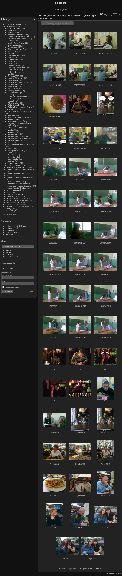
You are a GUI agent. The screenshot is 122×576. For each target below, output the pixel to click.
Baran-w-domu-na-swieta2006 (20, 37)
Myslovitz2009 (14, 88)
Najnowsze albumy (14, 230)
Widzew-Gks (13, 134)
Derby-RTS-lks (14, 55)
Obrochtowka (13, 93)
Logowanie (10, 268)
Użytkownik (7, 275)
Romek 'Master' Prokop (16, 188)
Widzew (11, 132)
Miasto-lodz (13, 86)
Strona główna (46, 15)
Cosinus (11, 53)
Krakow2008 (13, 80)
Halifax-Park (13, 70)
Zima (10, 153)
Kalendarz (10, 234)
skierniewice (13, 163)
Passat (11, 101)
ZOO (10, 148)
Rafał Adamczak (13, 196)
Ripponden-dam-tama (17, 117)
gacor (9, 175)
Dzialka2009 (13, 59)
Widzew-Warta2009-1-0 (18, 138)
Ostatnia (98, 568)
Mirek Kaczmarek (14, 190)
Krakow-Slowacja (15, 78)
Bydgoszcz (12, 47)
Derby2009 (12, 57)
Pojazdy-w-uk (13, 105)
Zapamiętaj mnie (10, 288)
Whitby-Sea (13, 130)
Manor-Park (13, 84)
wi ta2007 (12, 32)
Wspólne (9, 211)
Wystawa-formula (15, 140)
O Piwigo (9, 254)
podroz (11, 161)
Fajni (10, 61)
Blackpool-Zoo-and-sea (17, 39)
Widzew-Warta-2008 (16, 136)
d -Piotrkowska (14, 28)
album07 (11, 155)
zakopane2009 (14, 165)
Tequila (11, 126)
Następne (88, 568)
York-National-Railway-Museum (21, 144)
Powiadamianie (12, 256)
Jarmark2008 (13, 76)
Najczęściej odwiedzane (16, 226)
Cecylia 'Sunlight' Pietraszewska (20, 169)
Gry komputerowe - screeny (17, 206)
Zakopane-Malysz (15, 151)
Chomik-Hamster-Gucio (18, 49)
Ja (9, 74)
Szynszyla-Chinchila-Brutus (19, 124)
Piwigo (118, 573)
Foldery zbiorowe (13, 204)
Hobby (8, 209)
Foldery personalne (14, 24)
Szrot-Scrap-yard (15, 122)
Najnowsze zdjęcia (13, 228)
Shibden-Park (13, 119)
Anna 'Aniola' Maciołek (16, 167)
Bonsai (11, 41)
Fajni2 (10, 63)
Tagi (7, 250)
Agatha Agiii (12, 26)
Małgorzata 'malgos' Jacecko (19, 186)
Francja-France (14, 66)
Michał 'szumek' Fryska (16, 198)
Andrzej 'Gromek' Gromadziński (20, 177)
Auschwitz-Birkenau (16, 34)
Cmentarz (12, 51)
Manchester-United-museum (20, 82)
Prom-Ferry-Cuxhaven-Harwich (21, 111)
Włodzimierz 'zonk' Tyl (16, 202)
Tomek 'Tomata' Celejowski (18, 200)
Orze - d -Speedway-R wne (19, 97)
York (10, 142)
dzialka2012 (13, 159)
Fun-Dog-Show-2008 (16, 68)
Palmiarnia (12, 99)
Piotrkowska (13, 103)
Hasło (4, 281)
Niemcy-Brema (14, 90)
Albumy (5, 19)
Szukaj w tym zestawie (59, 23)
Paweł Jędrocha (13, 182)
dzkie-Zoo (12, 30)
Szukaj (8, 252)
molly (9, 192)
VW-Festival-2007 (15, 128)
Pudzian (11, 115)
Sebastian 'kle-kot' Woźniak (18, 184)
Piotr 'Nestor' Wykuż (15, 194)
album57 (11, 157)
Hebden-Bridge (14, 72)
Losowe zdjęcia (12, 232)
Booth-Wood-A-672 (16, 43)
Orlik (10, 95)
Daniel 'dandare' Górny (16, 173)
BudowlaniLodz (14, 45)
